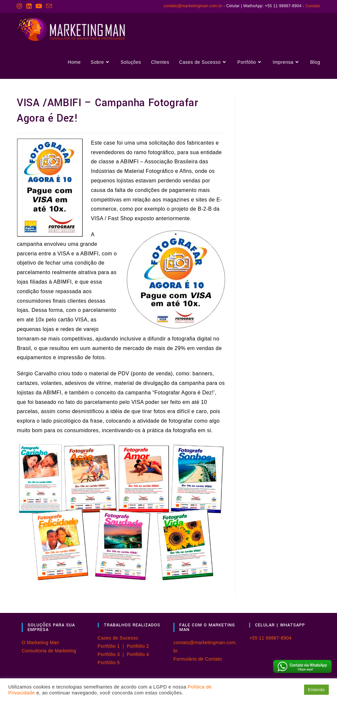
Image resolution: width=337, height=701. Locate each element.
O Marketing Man (40, 642)
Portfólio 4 (138, 654)
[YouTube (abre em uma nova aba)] (39, 6)
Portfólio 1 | (112, 646)
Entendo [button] (316, 689)
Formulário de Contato (197, 659)
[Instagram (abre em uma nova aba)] (20, 6)
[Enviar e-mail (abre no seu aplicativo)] (49, 6)
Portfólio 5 (109, 662)
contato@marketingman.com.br (193, 6)
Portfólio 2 (138, 646)
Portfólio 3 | (112, 654)
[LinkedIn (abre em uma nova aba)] (29, 6)
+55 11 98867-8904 (270, 638)
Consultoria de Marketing (49, 650)
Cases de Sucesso (118, 638)
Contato (312, 6)
